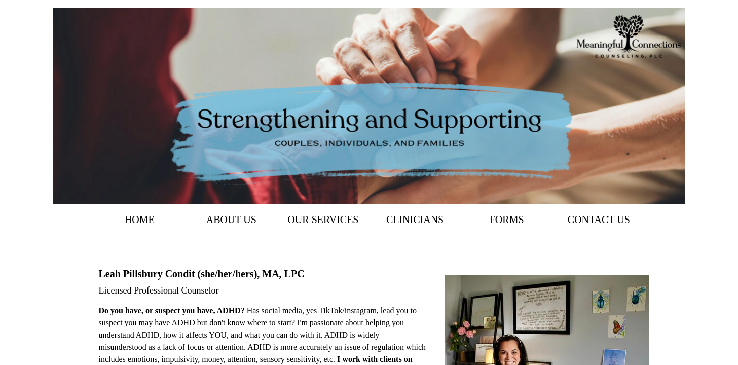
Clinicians (415, 219)
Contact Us (599, 219)
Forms (507, 219)
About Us (231, 219)
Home (140, 219)
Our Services (322, 219)
